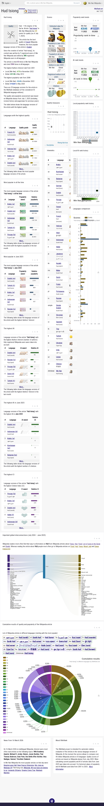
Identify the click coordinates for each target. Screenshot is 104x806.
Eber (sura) (85, 645)
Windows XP (8, 768)
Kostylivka (49, 145)
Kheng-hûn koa (63, 144)
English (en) (11, 163)
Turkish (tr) (11, 228)
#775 (83, 71)
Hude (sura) (46, 645)
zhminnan (22, 9)
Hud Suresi (49, 637)
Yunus (72, 544)
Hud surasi (36, 641)
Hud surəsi (10, 645)
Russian (58, 298)
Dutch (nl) (10, 374)
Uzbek (58, 357)
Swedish (59, 322)
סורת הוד (22, 649)
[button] (32, 20)
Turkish (58, 336)
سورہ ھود (24, 641)
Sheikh (7, 546)
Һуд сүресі (50, 641)
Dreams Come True (28, 770)
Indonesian (59, 240)
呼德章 (33, 649)
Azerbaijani (60, 172)
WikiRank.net (98, 9)
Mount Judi (87, 546)
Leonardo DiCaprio (14, 770)
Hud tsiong (33, 28)
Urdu (57, 350)
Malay (58, 270)
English (6, 3)
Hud (76, 544)
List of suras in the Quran (91, 544)
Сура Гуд (9, 649)
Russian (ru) (11, 309)
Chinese (59, 364)
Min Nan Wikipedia (92, 3)
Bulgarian (59, 179)
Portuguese (60, 291)
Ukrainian (59, 343)
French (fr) (11, 132)
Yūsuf (80, 544)
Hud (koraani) (90, 649)
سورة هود (10, 637)
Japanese (59, 254)
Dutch (58, 277)
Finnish (58, 207)
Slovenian (59, 315)
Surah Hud (36, 637)
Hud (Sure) (76, 641)
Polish (58, 284)
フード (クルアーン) (28, 645)
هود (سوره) (63, 637)
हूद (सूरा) (88, 641)
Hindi (58, 233)
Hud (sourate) (90, 637)
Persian (58, 200)
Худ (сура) (76, 637)
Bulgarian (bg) (12, 455)
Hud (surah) (23, 637)
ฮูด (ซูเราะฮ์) (59, 649)
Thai (57, 329)
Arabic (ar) (11, 156)
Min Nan (59, 371)
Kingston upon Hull (10, 765)
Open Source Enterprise (25, 765)
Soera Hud (63, 641)
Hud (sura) (59, 645)
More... (21, 169)
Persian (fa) (11, 235)
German (58, 186)
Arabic (58, 165)
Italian (58, 247)
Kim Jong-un (39, 765)
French (27, 42)
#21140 (95, 71)
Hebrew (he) (11, 149)
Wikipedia (27, 768)
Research (77, 3)
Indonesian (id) (12, 431)
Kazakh (58, 263)
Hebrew (59, 226)
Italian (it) (10, 515)
